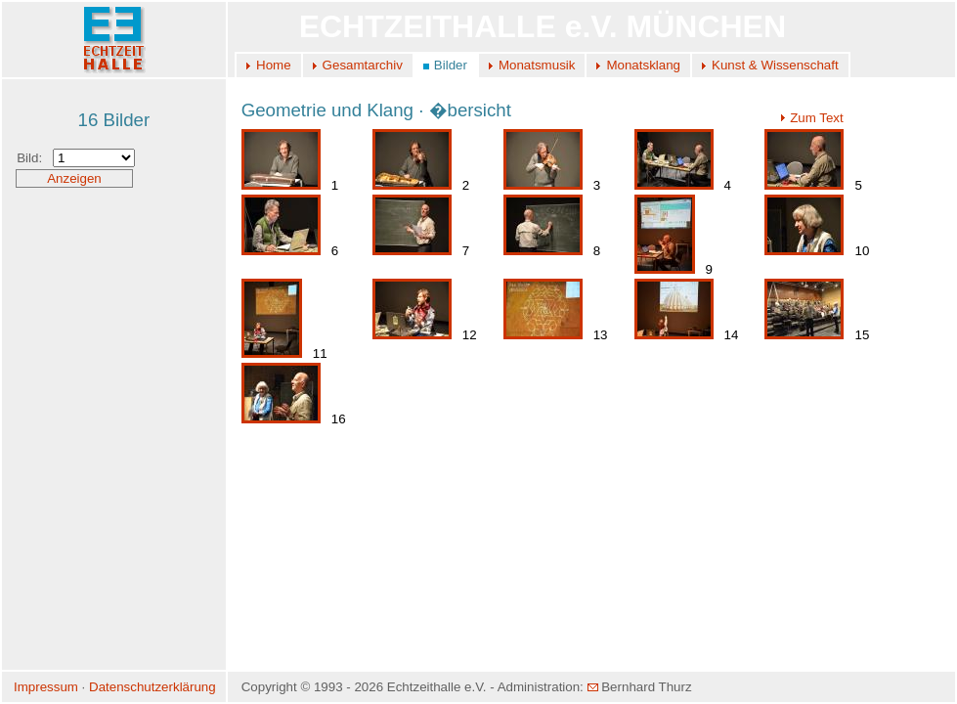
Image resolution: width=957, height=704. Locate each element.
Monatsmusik (537, 65)
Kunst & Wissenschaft (775, 65)
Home (273, 65)
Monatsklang (643, 65)
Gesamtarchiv (363, 65)
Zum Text (812, 117)
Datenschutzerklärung (152, 687)
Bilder (450, 65)
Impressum (46, 687)
